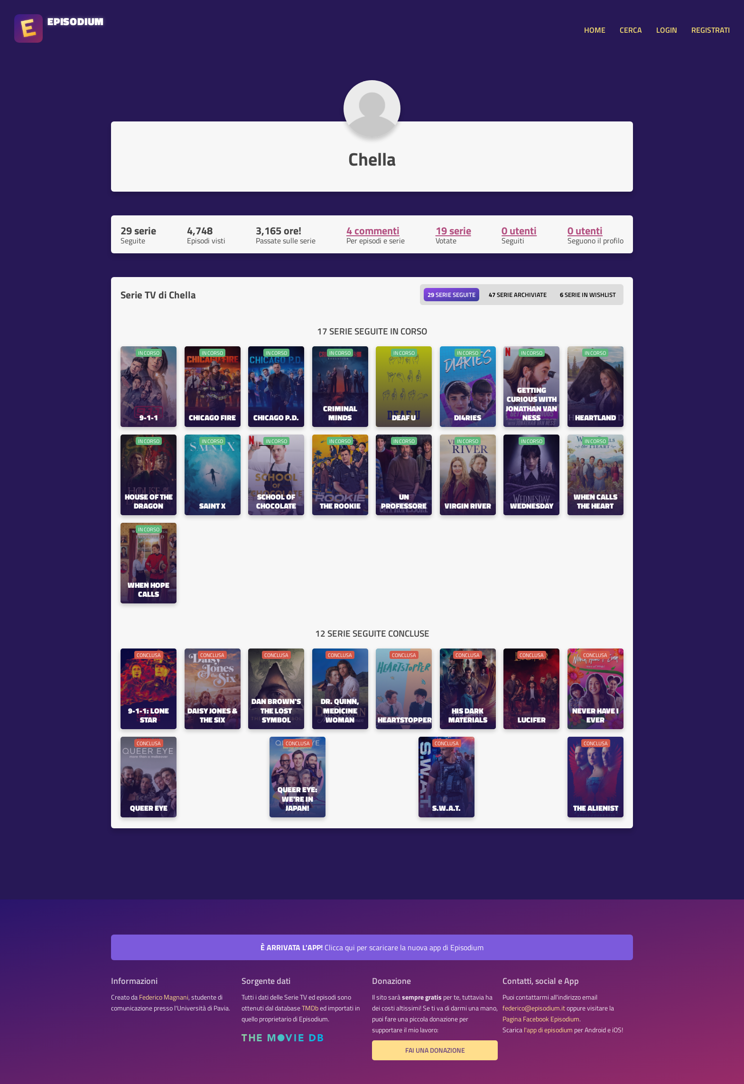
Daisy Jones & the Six (212, 715)
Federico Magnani (163, 997)
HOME (594, 30)
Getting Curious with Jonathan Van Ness (531, 404)
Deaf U (404, 418)
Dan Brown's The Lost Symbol (276, 711)
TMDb (310, 1008)
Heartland (595, 418)
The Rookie (340, 506)
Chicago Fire (212, 418)
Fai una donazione (435, 1050)
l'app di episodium (548, 1030)
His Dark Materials (467, 715)
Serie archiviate (518, 294)
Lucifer (532, 720)
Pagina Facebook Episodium (540, 1019)
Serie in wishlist (588, 294)
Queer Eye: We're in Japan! (297, 799)
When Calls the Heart (595, 501)
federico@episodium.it (533, 1008)
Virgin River (468, 506)
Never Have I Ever (595, 715)
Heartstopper (405, 720)
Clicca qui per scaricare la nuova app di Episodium (372, 947)
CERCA (631, 30)
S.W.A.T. (446, 809)
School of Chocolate (276, 501)
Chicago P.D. (276, 418)
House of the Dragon (149, 501)
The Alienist (595, 809)
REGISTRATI (710, 30)
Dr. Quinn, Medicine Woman (340, 711)
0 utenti (519, 230)
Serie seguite (451, 294)
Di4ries (467, 418)
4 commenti (373, 230)
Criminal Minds (340, 413)
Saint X (212, 506)
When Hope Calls (148, 590)
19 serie (453, 230)
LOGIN (666, 30)
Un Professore (404, 501)
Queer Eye (148, 809)
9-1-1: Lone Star (148, 715)
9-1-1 (149, 418)
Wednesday (531, 506)
